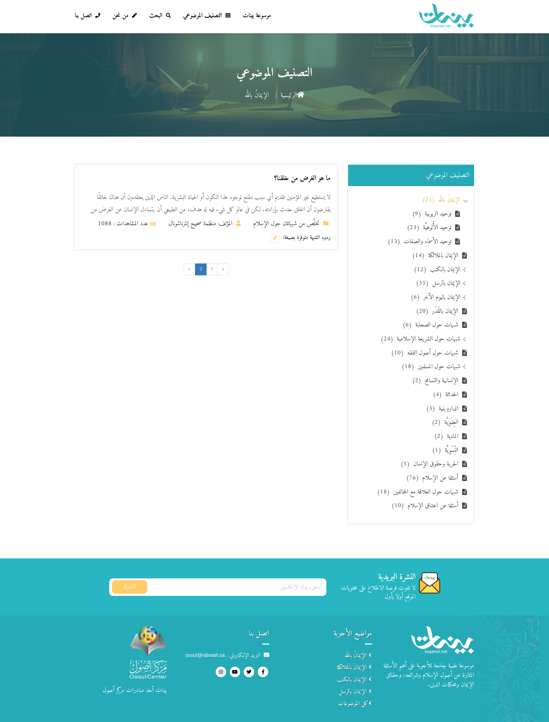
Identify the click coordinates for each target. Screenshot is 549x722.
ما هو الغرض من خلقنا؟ (302, 178)
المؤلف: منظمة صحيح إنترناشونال (204, 223)
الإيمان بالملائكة (435, 255)
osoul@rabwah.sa (205, 655)
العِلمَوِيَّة (445, 422)
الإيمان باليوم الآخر (435, 297)
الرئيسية (292, 95)
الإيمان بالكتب (437, 269)
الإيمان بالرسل (438, 283)
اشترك (129, 587)
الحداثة (445, 394)
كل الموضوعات (355, 704)
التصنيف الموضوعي (206, 15)
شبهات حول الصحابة (430, 324)
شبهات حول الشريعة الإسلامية (420, 339)
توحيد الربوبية (431, 213)
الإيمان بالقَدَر (437, 311)
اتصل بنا (87, 15)
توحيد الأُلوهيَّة (429, 227)
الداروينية (442, 408)
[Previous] (223, 269)
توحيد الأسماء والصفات (419, 241)
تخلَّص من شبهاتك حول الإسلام (291, 223)
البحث (160, 15)
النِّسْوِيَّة (445, 450)
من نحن (124, 15)
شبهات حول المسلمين (431, 366)
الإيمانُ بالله (441, 199)
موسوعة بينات (257, 15)
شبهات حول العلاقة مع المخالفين (417, 492)
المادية (446, 436)
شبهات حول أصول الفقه (424, 353)
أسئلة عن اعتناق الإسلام (424, 505)
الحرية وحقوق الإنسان (429, 464)
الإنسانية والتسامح (435, 380)
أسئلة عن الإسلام (432, 478)
